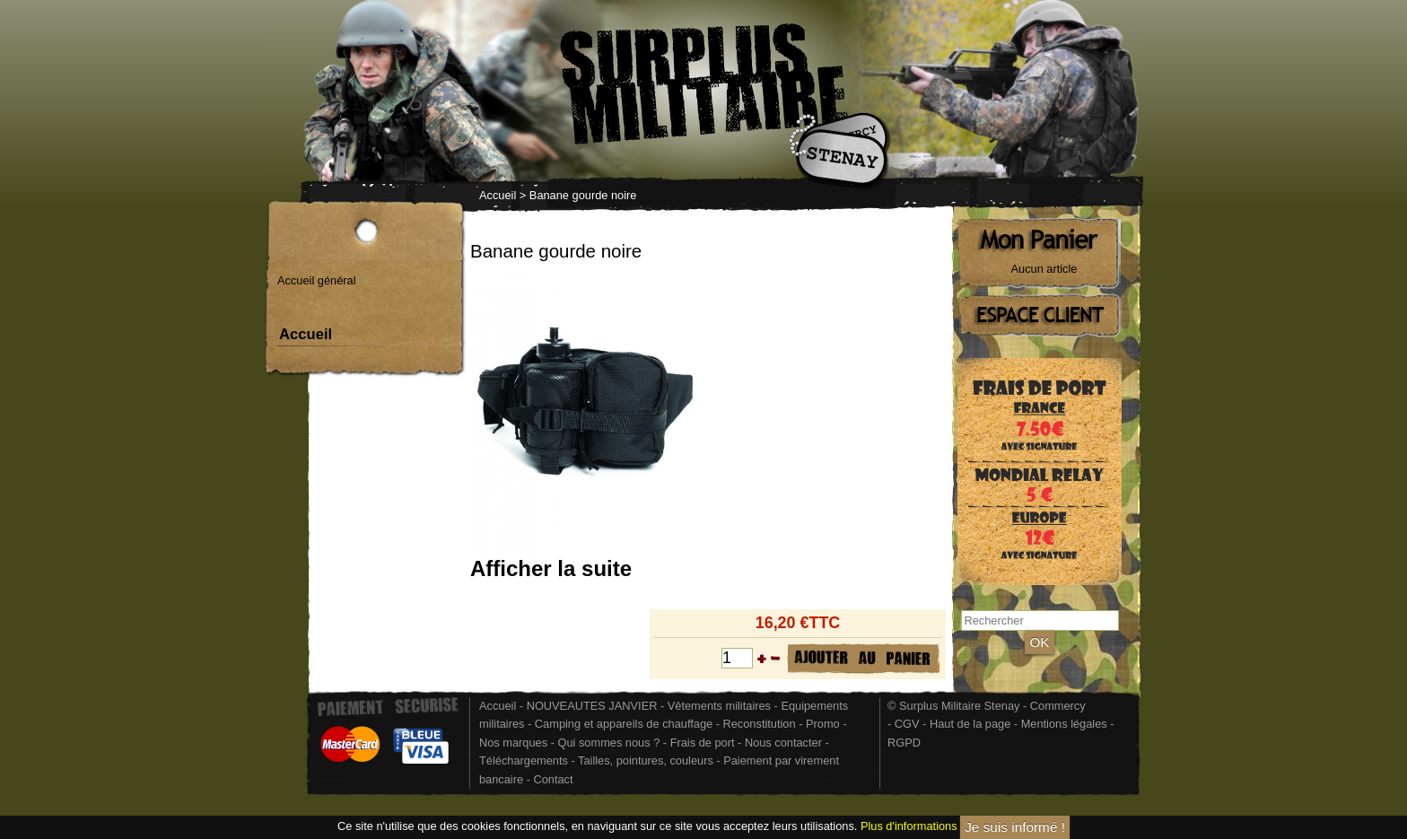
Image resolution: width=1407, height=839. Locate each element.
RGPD (904, 742)
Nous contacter (783, 742)
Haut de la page (970, 723)
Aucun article (1044, 268)
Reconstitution (759, 723)
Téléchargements (523, 760)
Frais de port (704, 742)
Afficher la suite (551, 568)
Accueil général (316, 280)
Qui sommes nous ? (609, 742)
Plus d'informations (909, 827)
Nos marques (513, 742)
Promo (824, 723)
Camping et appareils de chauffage (623, 723)
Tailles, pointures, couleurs (645, 760)
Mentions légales (1064, 723)
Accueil (497, 195)
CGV (907, 723)
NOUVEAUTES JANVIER (592, 705)
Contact (552, 779)
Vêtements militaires (719, 705)
